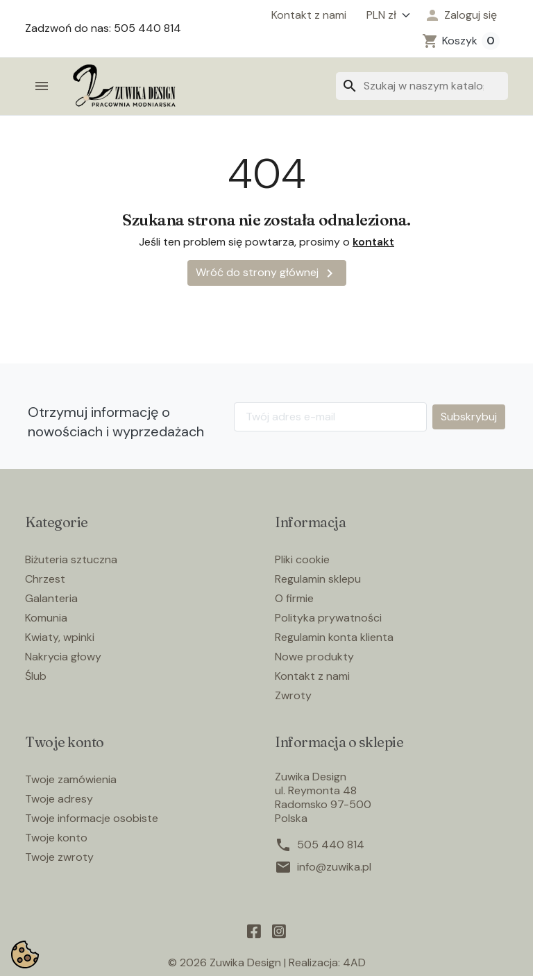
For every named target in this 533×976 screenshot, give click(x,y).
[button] (460, 15)
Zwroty (293, 695)
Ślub (35, 676)
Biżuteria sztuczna (71, 559)
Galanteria (51, 598)
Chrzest (45, 579)
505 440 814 (330, 845)
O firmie (294, 598)
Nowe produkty (314, 656)
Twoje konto (56, 837)
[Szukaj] (422, 86)
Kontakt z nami (308, 15)
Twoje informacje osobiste (91, 818)
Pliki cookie (302, 559)
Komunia (46, 617)
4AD (354, 962)
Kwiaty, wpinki (59, 637)
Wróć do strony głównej (267, 273)
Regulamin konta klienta (334, 637)
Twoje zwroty (59, 857)
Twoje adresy (59, 798)
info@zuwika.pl (334, 867)
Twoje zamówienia (71, 779)
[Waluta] (385, 15)
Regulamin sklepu (318, 579)
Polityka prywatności (328, 617)
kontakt (373, 241)
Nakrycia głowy (63, 656)
